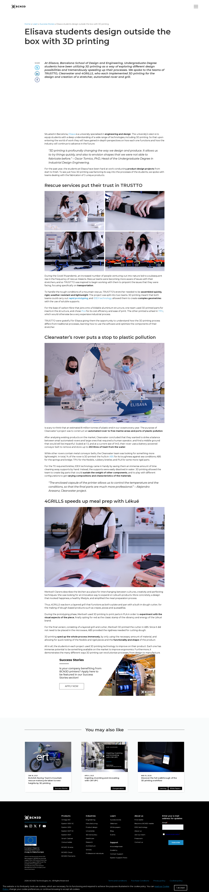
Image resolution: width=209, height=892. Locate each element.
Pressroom (138, 839)
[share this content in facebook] (37, 79)
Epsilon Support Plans (118, 858)
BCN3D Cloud (66, 853)
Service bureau (91, 835)
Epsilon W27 (66, 835)
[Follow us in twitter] (35, 826)
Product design (91, 828)
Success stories (115, 820)
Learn (35, 24)
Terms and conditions (117, 881)
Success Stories (47, 24)
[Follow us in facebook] (39, 826)
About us (138, 831)
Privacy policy (159, 881)
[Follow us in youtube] (44, 826)
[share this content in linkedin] (37, 73)
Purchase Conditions (140, 881)
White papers (115, 828)
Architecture (90, 846)
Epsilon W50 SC (67, 824)
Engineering (90, 820)
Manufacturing (92, 824)
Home (28, 24)
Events (112, 835)
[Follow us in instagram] (30, 826)
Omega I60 (65, 820)
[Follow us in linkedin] (26, 826)
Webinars (113, 824)
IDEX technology (140, 828)
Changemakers (118, 789)
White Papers (175, 789)
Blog (112, 831)
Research (89, 843)
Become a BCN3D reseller (144, 824)
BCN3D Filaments (68, 857)
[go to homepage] (18, 6)
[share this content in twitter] (37, 66)
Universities (90, 831)
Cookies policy (176, 881)
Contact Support (116, 854)
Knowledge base (116, 847)
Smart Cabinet (67, 839)
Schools (89, 850)
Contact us (138, 843)
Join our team (139, 835)
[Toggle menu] (196, 6)
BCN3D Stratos (67, 848)
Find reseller (138, 820)
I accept (180, 887)
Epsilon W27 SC (67, 831)
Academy (113, 851)
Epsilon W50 (66, 828)
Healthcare (90, 839)
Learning (163, 789)
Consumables (66, 843)
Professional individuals (95, 854)
